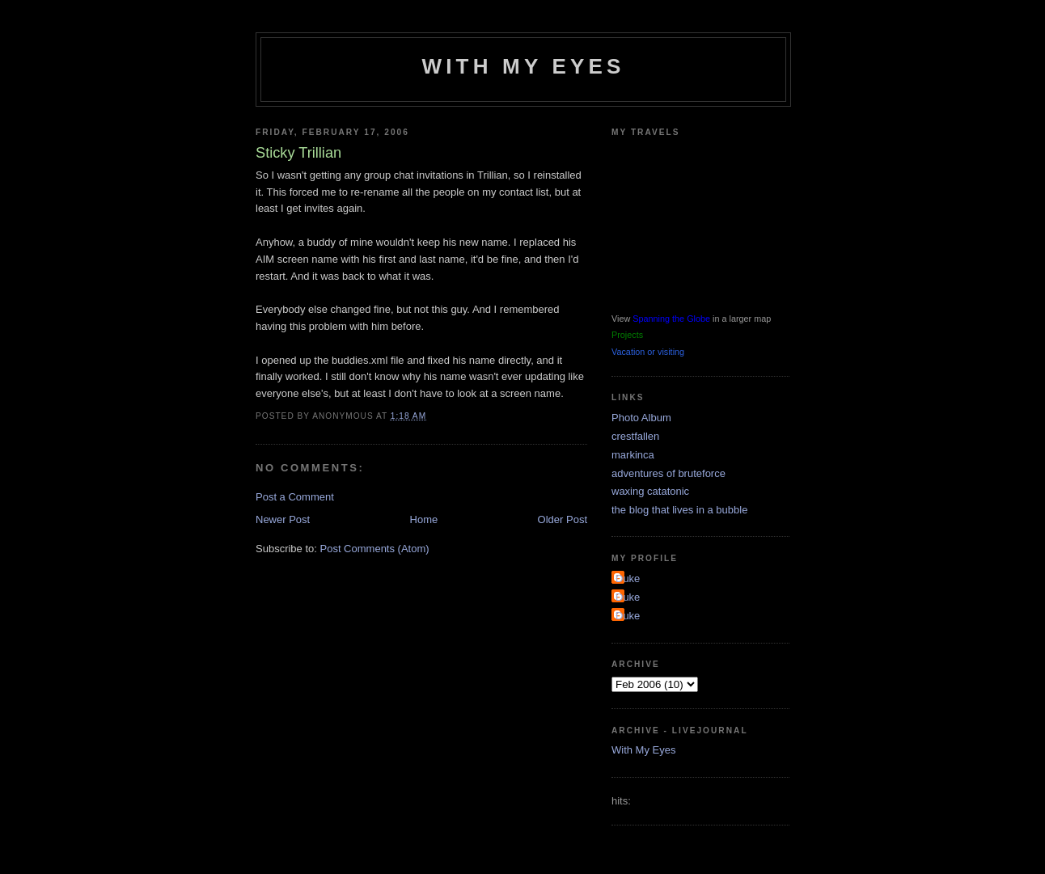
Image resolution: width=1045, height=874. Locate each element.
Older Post (562, 519)
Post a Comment (295, 497)
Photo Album (641, 418)
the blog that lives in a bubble (679, 510)
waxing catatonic (650, 491)
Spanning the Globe (671, 318)
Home (424, 519)
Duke (628, 578)
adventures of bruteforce (668, 473)
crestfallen (635, 436)
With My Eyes (522, 66)
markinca (632, 455)
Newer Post (283, 519)
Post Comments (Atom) (374, 549)
